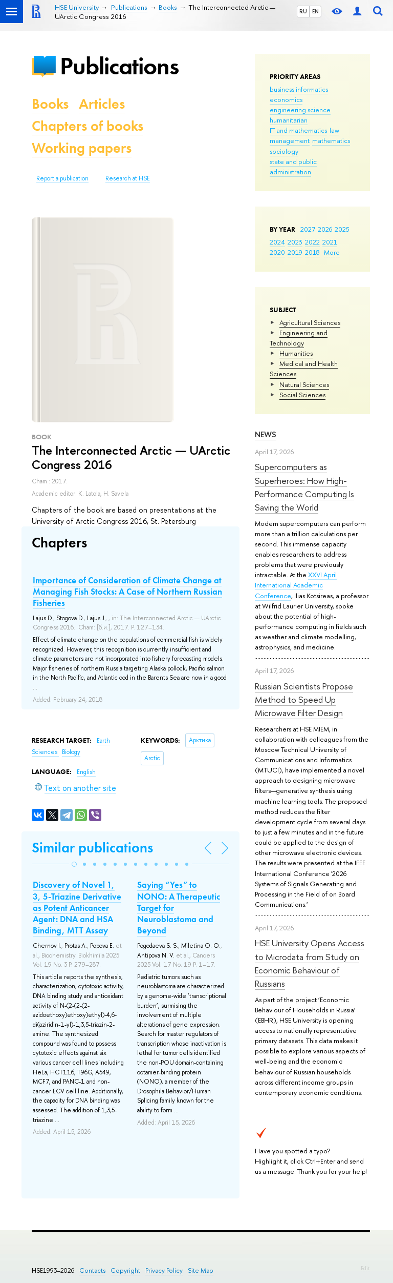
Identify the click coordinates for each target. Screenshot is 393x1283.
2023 (295, 242)
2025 (342, 229)
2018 (312, 252)
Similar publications (92, 848)
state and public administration (293, 166)
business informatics (299, 89)
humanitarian (289, 120)
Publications (119, 66)
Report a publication (62, 178)
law (334, 130)
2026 (325, 229)
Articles (102, 104)
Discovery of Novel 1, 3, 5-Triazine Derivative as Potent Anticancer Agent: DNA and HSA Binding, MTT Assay (77, 907)
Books (50, 104)
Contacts (92, 1270)
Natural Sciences (304, 384)
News (265, 434)
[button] (74, 864)
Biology (71, 752)
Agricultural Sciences (309, 322)
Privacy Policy (164, 1270)
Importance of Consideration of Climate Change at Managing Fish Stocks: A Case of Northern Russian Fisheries (127, 591)
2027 (307, 229)
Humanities (296, 353)
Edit (365, 1268)
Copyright (125, 1270)
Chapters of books (87, 126)
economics (286, 99)
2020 (277, 252)
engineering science (300, 109)
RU (303, 11)
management (290, 140)
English (86, 772)
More (332, 252)
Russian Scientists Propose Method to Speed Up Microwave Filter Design (304, 699)
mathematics (331, 140)
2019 (295, 252)
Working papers (82, 148)
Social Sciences (302, 394)
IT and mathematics (298, 130)
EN (315, 11)
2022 (312, 242)
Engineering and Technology (299, 338)
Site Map (200, 1270)
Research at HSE (127, 178)
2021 (329, 242)
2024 (277, 242)
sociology (284, 151)
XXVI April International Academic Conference (296, 585)
